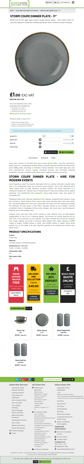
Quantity (13, 136)
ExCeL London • (39, 422)
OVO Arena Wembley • (41, 442)
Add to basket (66, 152)
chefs (11, 188)
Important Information (60, 427)
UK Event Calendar (41, 449)
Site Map (60, 411)
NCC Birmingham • (40, 439)
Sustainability (62, 409)
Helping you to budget (51, 292)
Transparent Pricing (19, 420)
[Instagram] (23, 379)
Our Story (60, 406)
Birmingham (38, 394)
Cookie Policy (62, 439)
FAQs (14, 433)
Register (49, 2)
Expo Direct (61, 404)
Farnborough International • (42, 423)
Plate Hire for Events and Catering (20, 113)
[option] (20, 320)
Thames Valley (38, 403)
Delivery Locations (39, 407)
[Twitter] (17, 379)
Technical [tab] (44, 158)
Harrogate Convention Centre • (43, 425)
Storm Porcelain (17, 308)
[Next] (30, 308)
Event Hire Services (18, 384)
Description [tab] (33, 158)
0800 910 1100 (62, 446)
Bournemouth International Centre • (45, 418)
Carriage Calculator (33, 298)
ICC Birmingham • (39, 427)
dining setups (37, 165)
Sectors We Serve (18, 425)
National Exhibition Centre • (42, 437)
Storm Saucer (42, 331)
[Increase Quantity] (72, 136)
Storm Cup (20, 331)
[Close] (35, 461)
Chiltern (36, 396)
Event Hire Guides (18, 428)
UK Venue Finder (40, 412)
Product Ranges (18, 431)
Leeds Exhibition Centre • (42, 431)
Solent (44, 400)
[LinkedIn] (29, 379)
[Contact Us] (65, 2)
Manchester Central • (40, 433)
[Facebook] (20, 379)
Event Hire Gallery (63, 414)
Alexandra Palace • (40, 416)
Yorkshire (37, 405)
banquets (38, 193)
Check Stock (51, 152)
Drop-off (13, 140)
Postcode (14, 147)
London (45, 394)
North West (37, 400)
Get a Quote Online (19, 400)
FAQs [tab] (53, 158)
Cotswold (43, 396)
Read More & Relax (16, 294)
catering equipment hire (35, 199)
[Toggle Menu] (73, 2)
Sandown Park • (39, 444)
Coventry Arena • (39, 420)
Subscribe (68, 379)
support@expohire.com (65, 449)
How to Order (17, 403)
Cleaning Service (18, 393)
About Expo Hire (62, 384)
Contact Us (60, 442)
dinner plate (52, 163)
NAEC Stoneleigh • (40, 435)
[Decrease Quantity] (44, 136)
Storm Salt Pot (20, 361)
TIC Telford (37, 446)
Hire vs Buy (16, 423)
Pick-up (12, 143)
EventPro (60, 401)
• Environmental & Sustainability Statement (70, 396)
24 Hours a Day (68, 292)
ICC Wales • (38, 429)
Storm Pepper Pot (63, 331)
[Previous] (27, 308)
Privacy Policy (62, 437)
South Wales (38, 401)
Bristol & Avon (38, 392)
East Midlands (38, 398)
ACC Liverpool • (39, 414)
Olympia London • (39, 441)
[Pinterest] (26, 379)
